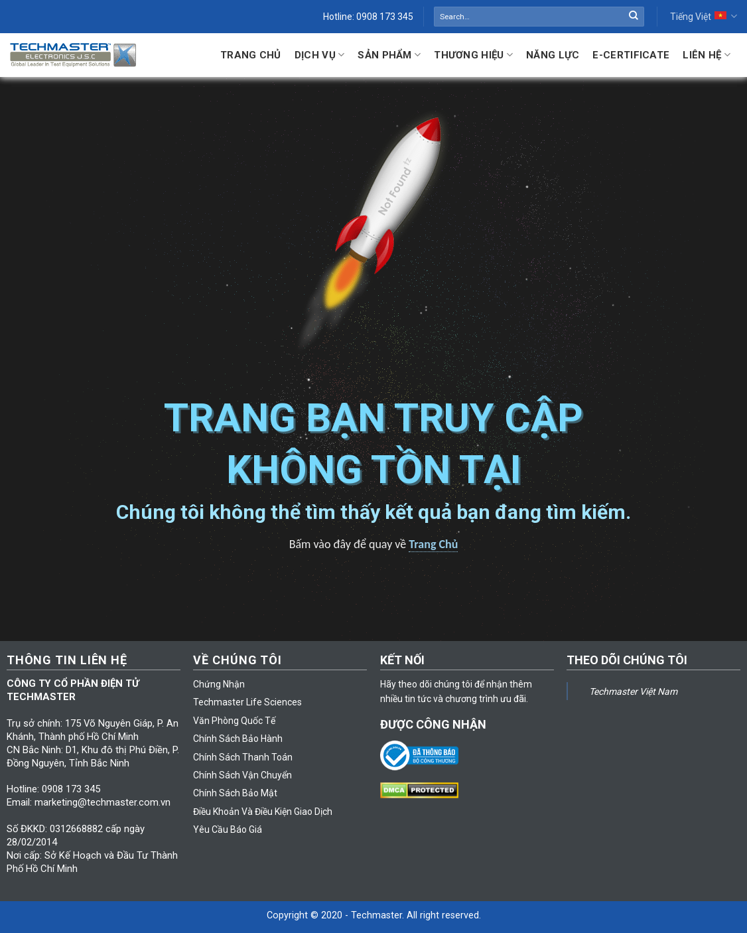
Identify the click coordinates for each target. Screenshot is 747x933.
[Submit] (634, 17)
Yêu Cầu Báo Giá (227, 829)
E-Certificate (630, 55)
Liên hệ (706, 54)
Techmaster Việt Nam (633, 691)
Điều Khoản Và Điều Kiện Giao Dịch (262, 811)
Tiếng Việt (703, 16)
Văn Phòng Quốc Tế (234, 720)
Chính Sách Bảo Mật (235, 793)
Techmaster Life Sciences (247, 702)
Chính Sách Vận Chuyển (242, 775)
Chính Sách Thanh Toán (243, 757)
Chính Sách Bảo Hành (238, 738)
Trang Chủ (250, 55)
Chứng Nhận (219, 684)
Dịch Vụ (320, 54)
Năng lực (552, 55)
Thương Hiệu (473, 54)
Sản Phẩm (389, 54)
